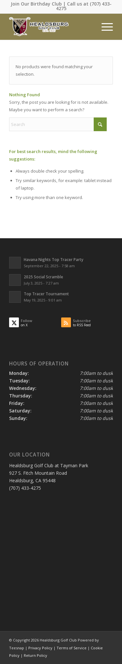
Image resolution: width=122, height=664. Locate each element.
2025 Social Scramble (43, 276)
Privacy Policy (40, 647)
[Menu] (104, 27)
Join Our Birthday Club (36, 4)
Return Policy (35, 655)
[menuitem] (104, 27)
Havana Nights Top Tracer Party (53, 259)
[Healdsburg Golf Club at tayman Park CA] (50, 27)
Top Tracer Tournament (46, 293)
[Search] (58, 124)
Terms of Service (72, 647)
